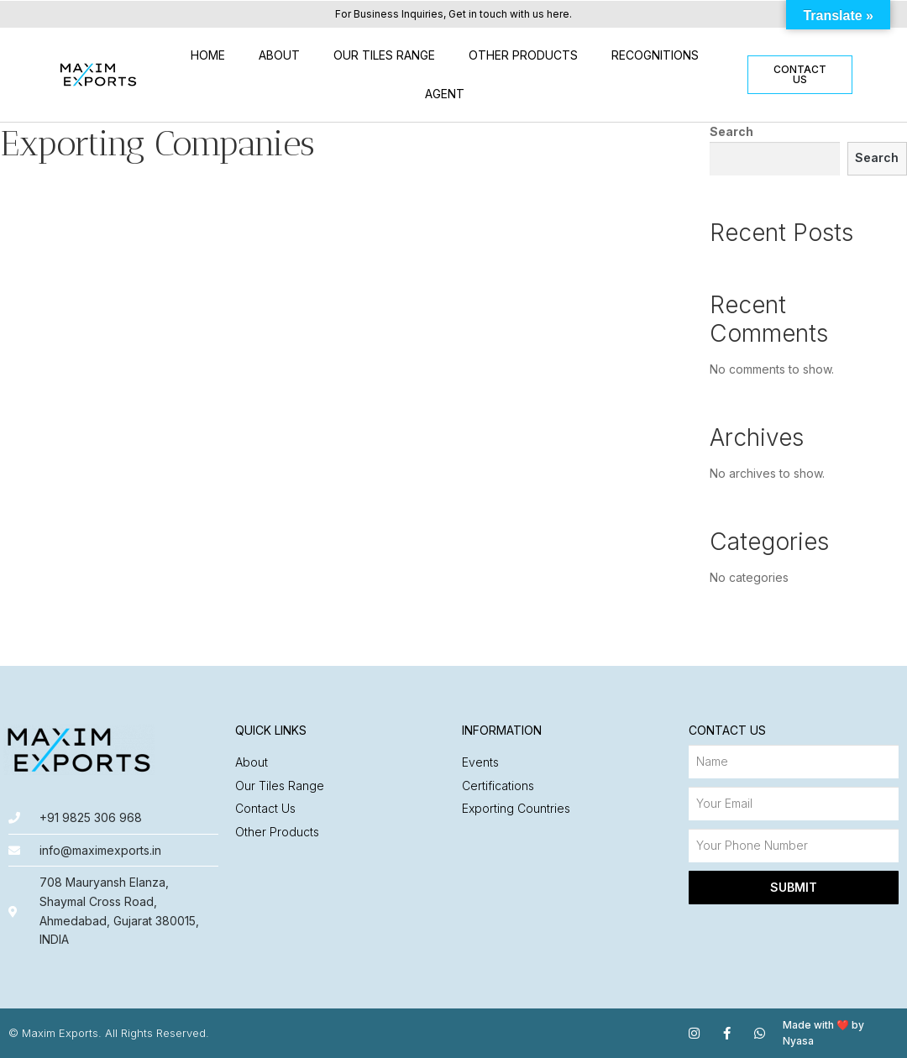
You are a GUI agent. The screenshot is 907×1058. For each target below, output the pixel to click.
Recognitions (655, 55)
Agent (444, 93)
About (279, 55)
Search (731, 131)
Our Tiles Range (384, 55)
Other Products (523, 55)
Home (208, 55)
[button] (799, 74)
